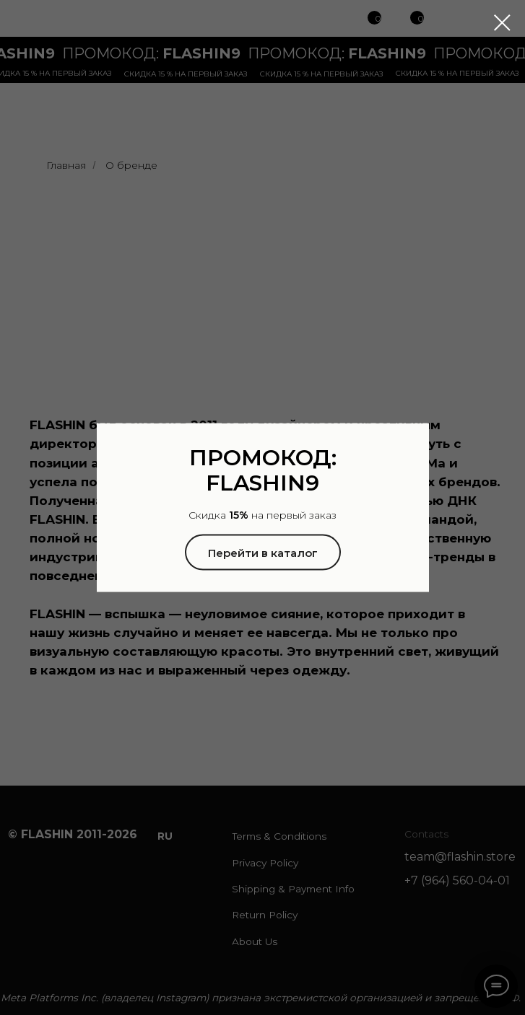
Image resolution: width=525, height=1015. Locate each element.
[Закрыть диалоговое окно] (502, 22)
